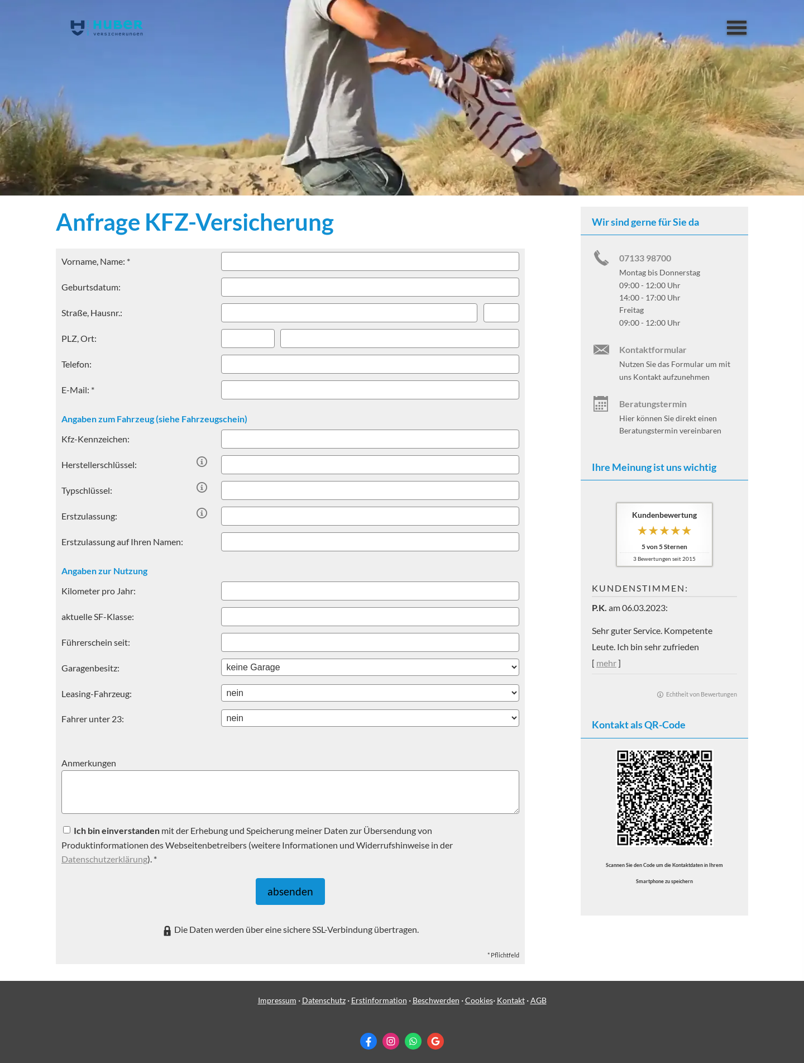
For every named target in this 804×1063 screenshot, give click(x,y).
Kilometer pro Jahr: (98, 590)
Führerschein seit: (95, 642)
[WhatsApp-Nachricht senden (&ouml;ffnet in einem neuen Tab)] (413, 1035)
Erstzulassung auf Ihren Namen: (122, 541)
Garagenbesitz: (90, 667)
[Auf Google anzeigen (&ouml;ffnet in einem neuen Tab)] (435, 1035)
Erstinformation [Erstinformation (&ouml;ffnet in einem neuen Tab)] (379, 994)
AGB (538, 994)
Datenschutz (324, 994)
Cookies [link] (479, 994)
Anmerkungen (88, 762)
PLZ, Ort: (79, 338)
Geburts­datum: (91, 287)
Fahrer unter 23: (92, 718)
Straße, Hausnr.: (91, 312)
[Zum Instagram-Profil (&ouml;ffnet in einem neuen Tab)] (390, 1035)
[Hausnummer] (501, 312)
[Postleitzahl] (248, 338)
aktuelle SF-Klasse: (97, 616)
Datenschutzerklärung (104, 859)
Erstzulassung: (89, 516)
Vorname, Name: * (95, 261)
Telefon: (76, 364)
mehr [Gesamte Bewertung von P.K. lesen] (606, 662)
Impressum (277, 994)
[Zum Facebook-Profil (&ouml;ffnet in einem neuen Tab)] (368, 1035)
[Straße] (349, 312)
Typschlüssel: (86, 490)
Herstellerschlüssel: (99, 464)
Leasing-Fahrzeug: (96, 693)
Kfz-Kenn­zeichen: (95, 438)
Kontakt (511, 994)
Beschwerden (436, 994)
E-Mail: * (77, 389)
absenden (290, 888)
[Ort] (399, 338)
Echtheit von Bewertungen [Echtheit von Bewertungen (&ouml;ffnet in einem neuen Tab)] (701, 694)
